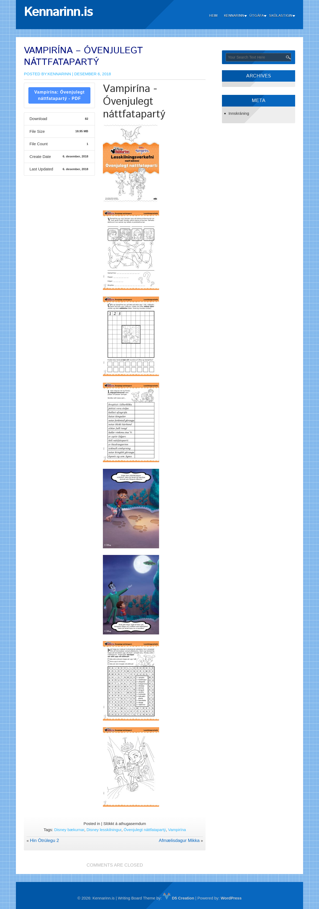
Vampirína (177, 829)
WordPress (231, 898)
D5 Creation (178, 898)
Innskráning (239, 113)
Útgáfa (257, 15)
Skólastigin (280, 15)
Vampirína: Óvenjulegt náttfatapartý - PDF (59, 95)
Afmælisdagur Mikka (179, 840)
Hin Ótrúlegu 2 (44, 840)
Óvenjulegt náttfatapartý (145, 829)
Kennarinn (234, 15)
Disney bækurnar (69, 829)
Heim (213, 15)
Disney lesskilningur (103, 829)
